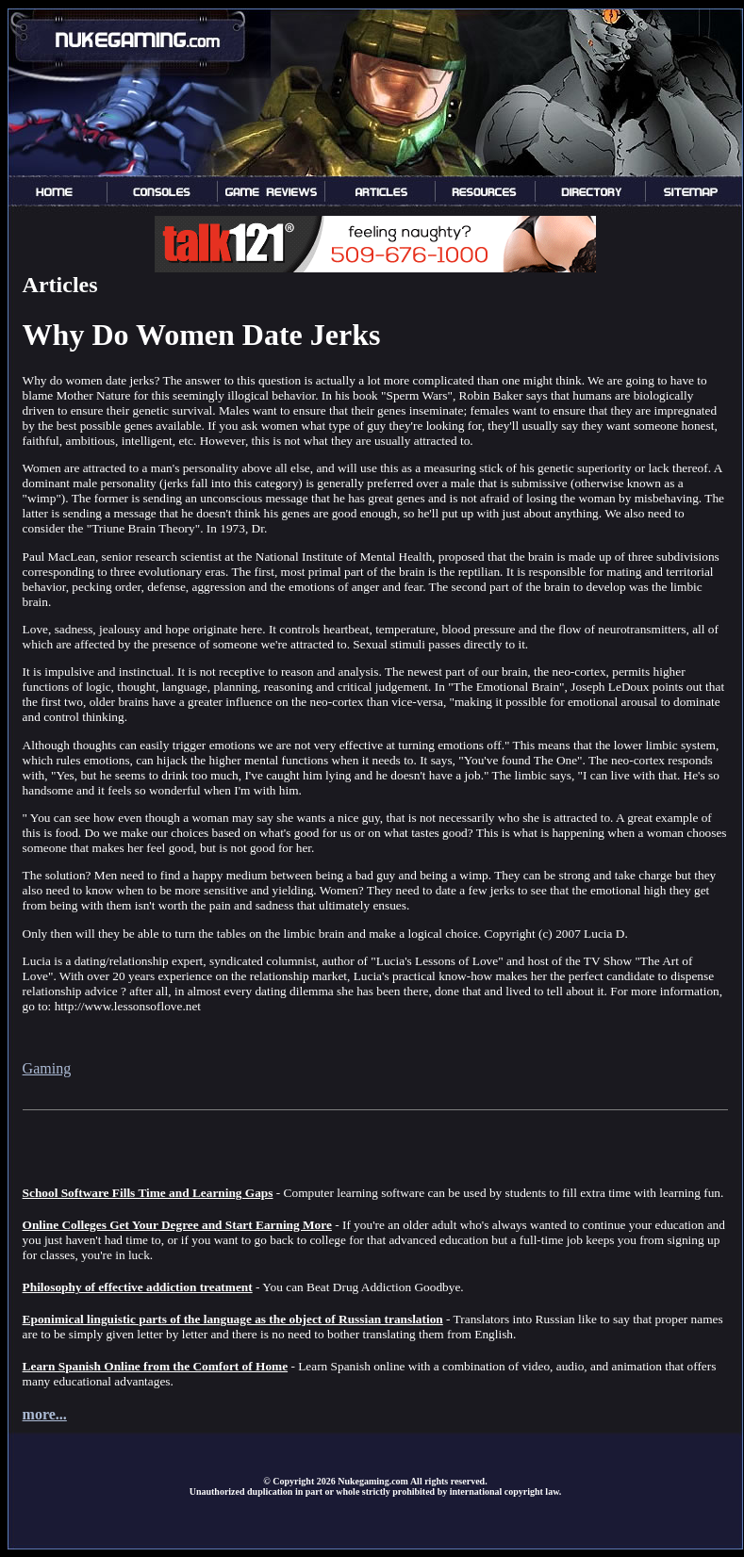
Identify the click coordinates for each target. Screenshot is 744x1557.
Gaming (47, 1068)
